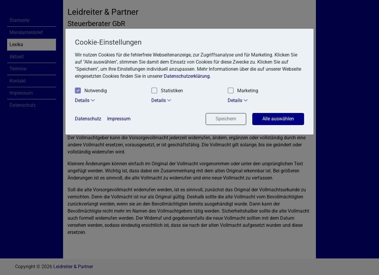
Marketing (243, 91)
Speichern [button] (226, 119)
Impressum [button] (119, 119)
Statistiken (167, 91)
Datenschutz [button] (88, 119)
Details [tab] (85, 100)
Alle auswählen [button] (278, 119)
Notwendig (91, 91)
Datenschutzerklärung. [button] (187, 76)
